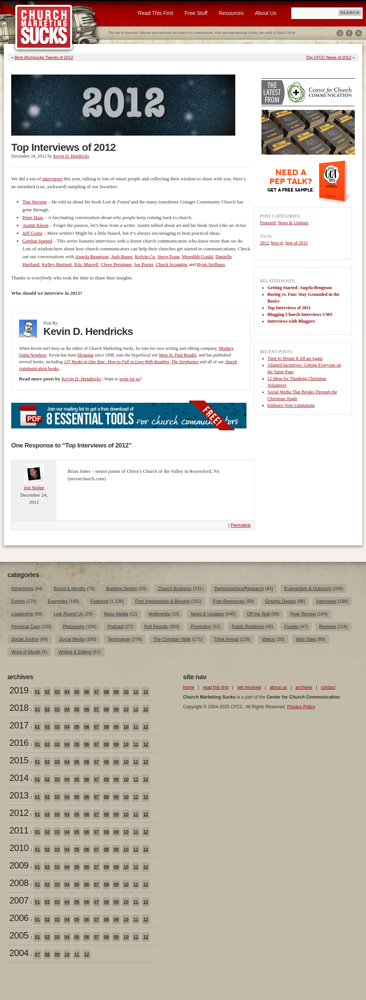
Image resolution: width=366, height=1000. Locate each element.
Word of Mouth (25, 652)
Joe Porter (143, 264)
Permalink (241, 525)
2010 (18, 848)
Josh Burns (121, 256)
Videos (268, 639)
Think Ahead (226, 639)
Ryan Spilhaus (211, 264)
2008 (18, 883)
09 (116, 691)
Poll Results (156, 626)
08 (106, 691)
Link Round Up (68, 614)
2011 (18, 830)
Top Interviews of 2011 (289, 307)
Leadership (22, 614)
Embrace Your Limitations (291, 405)
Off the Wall (258, 614)
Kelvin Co (145, 256)
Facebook (349, 33)
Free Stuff (195, 13)
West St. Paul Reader (177, 355)
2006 (18, 918)
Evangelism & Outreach (307, 588)
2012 (264, 243)
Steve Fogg (168, 256)
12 (145, 691)
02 (47, 691)
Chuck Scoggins (171, 264)
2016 (18, 743)
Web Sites (306, 639)
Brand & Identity (70, 588)
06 (86, 691)
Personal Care (25, 626)
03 (57, 691)
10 (126, 691)
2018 (18, 708)
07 (96, 691)
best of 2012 (296, 243)
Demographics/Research (239, 588)
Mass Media (116, 614)
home (188, 687)
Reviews (327, 626)
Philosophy (74, 626)
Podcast (116, 626)
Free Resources (229, 601)
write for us (129, 379)
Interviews (326, 601)
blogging (86, 355)
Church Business (175, 588)
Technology (119, 639)
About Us (265, 13)
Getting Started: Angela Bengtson (299, 287)
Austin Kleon (35, 225)
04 (67, 691)
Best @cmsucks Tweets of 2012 (44, 57)
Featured (268, 222)
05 (76, 691)
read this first (216, 687)
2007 (18, 900)
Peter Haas (32, 217)
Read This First (156, 13)
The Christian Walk (172, 639)
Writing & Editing (74, 652)
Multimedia (159, 614)
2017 (18, 725)
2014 (18, 778)
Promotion (201, 626)
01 (37, 691)
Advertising (22, 588)
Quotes (291, 626)
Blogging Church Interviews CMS (299, 314)
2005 (18, 935)
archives (303, 687)
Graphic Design (280, 601)
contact (328, 687)
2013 (18, 795)
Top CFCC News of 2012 (328, 57)
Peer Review (303, 614)
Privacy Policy (301, 706)
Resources (231, 13)
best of (277, 243)
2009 (18, 865)
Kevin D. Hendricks (71, 156)
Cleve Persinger (116, 264)
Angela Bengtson (92, 256)
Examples (58, 601)
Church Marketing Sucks (44, 27)
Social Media (72, 639)
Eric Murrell (86, 264)
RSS (358, 33)
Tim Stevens (34, 202)
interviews (52, 178)
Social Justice (24, 639)
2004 (18, 953)
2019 (18, 690)
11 (135, 691)
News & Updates (293, 222)
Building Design (121, 588)
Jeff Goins (32, 233)
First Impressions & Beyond (162, 601)
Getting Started (37, 241)
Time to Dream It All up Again (295, 358)
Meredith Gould (197, 256)
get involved (249, 687)
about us (278, 687)
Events (18, 601)
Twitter (340, 33)
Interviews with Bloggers (291, 321)
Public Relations (248, 626)
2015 (18, 760)
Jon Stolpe (34, 487)
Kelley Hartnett (57, 264)
